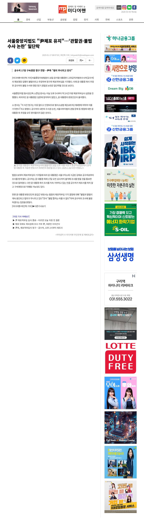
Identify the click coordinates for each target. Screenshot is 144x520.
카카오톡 (24, 60)
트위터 (17, 60)
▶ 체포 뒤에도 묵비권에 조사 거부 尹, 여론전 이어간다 (36, 224)
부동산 (50, 19)
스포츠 (119, 19)
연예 (107, 19)
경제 (28, 19)
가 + (81, 60)
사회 (97, 19)
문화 (131, 19)
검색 (119, 7)
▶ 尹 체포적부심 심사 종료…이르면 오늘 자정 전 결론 (36, 220)
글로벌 (63, 19)
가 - (90, 60)
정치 (86, 19)
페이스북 (10, 60)
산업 (39, 19)
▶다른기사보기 (39, 206)
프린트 (71, 60)
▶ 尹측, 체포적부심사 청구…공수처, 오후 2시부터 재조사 (38, 227)
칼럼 (75, 19)
